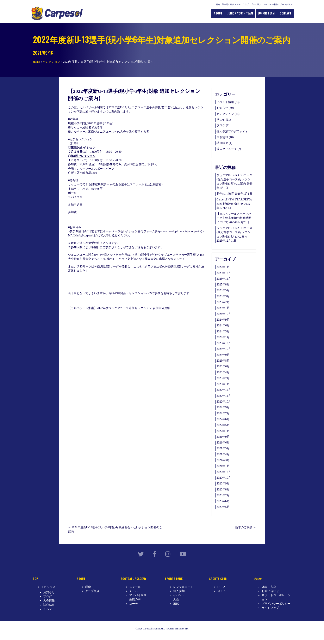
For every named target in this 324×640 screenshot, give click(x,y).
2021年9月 (223, 436)
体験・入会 (269, 586)
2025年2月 (223, 302)
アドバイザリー (139, 595)
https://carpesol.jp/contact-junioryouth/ (178, 231)
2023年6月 (223, 366)
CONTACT (286, 13)
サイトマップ (270, 607)
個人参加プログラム (230, 131)
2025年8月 (223, 284)
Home (36, 61)
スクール (135, 586)
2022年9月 (223, 407)
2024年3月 (223, 331)
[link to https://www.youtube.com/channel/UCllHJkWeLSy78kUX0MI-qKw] (183, 554)
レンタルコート (183, 586)
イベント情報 (225, 102)
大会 (176, 599)
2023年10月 (224, 348)
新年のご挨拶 (225, 193)
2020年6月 (223, 501)
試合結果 (222, 143)
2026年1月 (223, 266)
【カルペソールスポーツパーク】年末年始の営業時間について (234, 218)
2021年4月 (223, 454)
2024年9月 (223, 319)
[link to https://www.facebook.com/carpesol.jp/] (154, 554)
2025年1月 (223, 307)
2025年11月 (224, 278)
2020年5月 (223, 506)
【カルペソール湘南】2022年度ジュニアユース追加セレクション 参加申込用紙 (119, 308)
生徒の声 (135, 599)
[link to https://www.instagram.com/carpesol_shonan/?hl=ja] (167, 554)
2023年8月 (223, 360)
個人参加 (179, 590)
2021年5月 (223, 448)
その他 (221, 119)
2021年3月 (223, 460)
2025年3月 (223, 296)
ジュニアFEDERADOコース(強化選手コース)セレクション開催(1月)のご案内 (234, 179)
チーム (133, 590)
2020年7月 (223, 495)
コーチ (133, 603)
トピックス (48, 586)
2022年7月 (223, 413)
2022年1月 (223, 430)
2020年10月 (224, 477)
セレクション (51, 61)
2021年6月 (223, 442)
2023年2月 (223, 378)
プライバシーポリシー (276, 603)
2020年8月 (223, 489)
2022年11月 (224, 395)
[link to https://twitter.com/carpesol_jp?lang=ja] (141, 554)
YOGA (221, 590)
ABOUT (218, 13)
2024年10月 (224, 313)
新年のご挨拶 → (245, 527)
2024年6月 (223, 325)
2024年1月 (223, 337)
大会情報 (222, 137)
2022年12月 (224, 389)
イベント (49, 609)
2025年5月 (223, 290)
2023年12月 (224, 343)
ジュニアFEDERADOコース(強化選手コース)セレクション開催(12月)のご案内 (234, 232)
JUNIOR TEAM (266, 13)
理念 (88, 586)
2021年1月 (223, 465)
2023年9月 (223, 354)
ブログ (221, 125)
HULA (221, 586)
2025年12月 (224, 272)
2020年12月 (224, 471)
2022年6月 (223, 419)
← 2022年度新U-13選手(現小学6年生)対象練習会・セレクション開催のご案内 (115, 529)
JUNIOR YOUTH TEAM (240, 13)
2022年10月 (224, 401)
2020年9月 (223, 483)
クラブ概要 (92, 590)
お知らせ (222, 107)
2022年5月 (223, 425)
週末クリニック (227, 148)
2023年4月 (223, 372)
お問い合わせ (270, 590)
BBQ (176, 603)
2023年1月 (223, 384)
